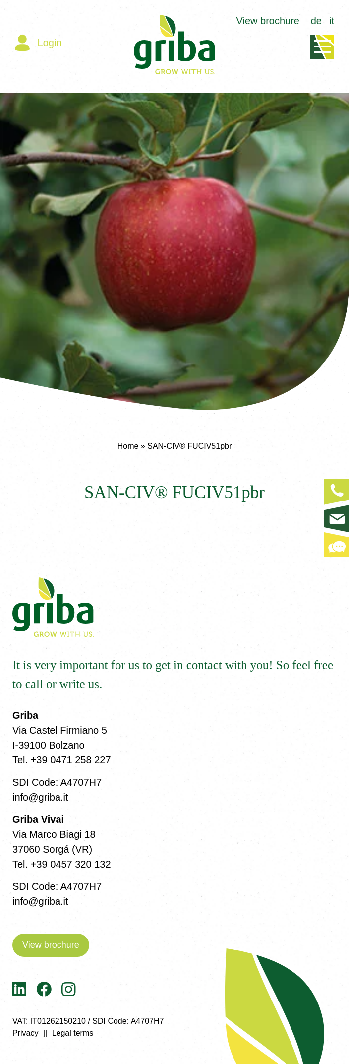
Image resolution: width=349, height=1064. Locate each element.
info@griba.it (40, 797)
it (331, 21)
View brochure (267, 20)
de (316, 21)
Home (128, 446)
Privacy (25, 1033)
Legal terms (73, 1033)
